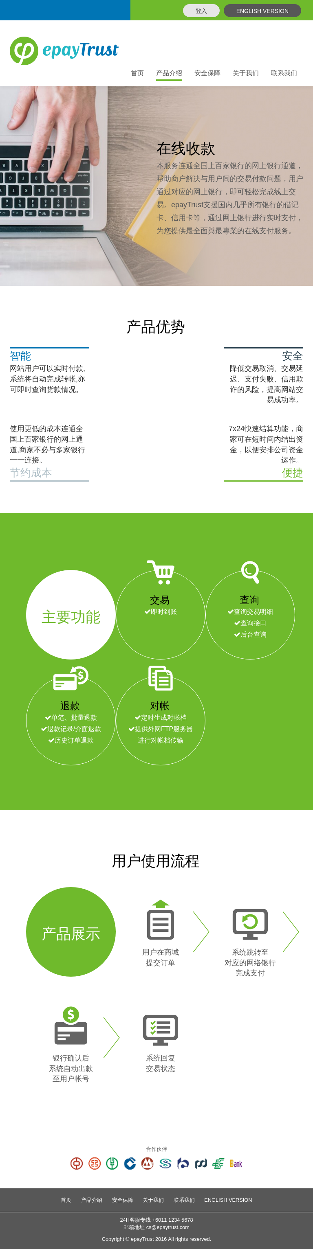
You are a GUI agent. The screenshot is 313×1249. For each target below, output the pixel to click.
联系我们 (284, 73)
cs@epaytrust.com (168, 1227)
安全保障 (207, 73)
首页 (137, 73)
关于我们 (246, 73)
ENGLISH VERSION (262, 11)
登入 (201, 11)
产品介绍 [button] (169, 73)
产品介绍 (91, 1200)
